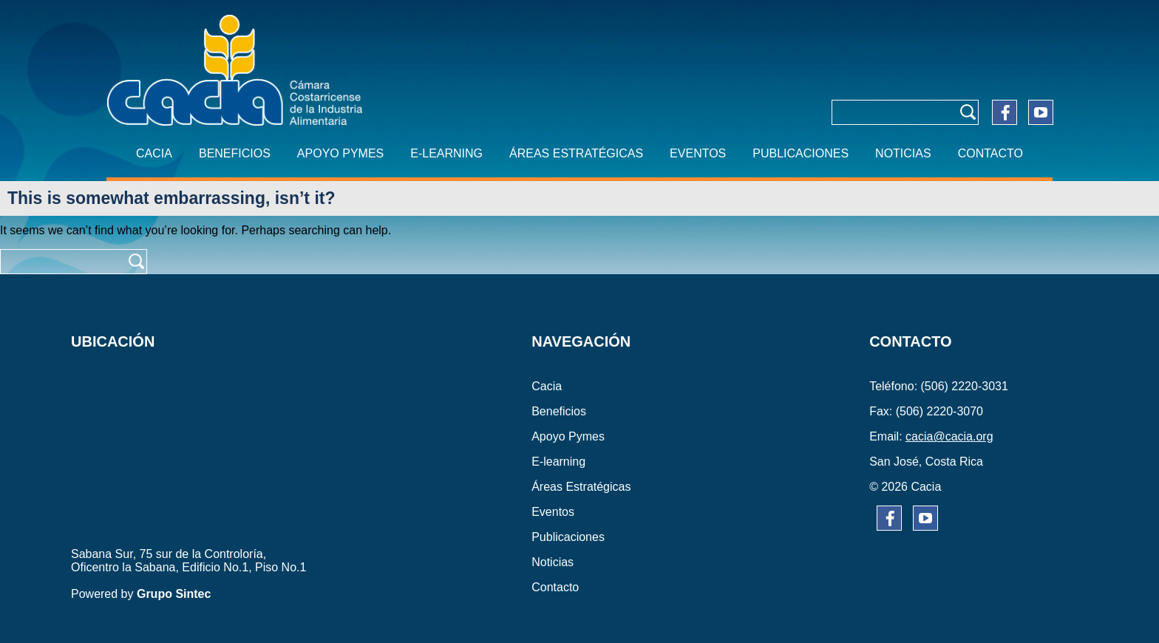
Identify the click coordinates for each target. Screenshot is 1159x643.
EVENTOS (698, 153)
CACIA (154, 153)
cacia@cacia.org (949, 436)
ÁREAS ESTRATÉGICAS (576, 153)
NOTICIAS (903, 153)
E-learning (446, 153)
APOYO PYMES (340, 153)
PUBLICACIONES (800, 153)
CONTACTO (990, 153)
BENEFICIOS (235, 153)
